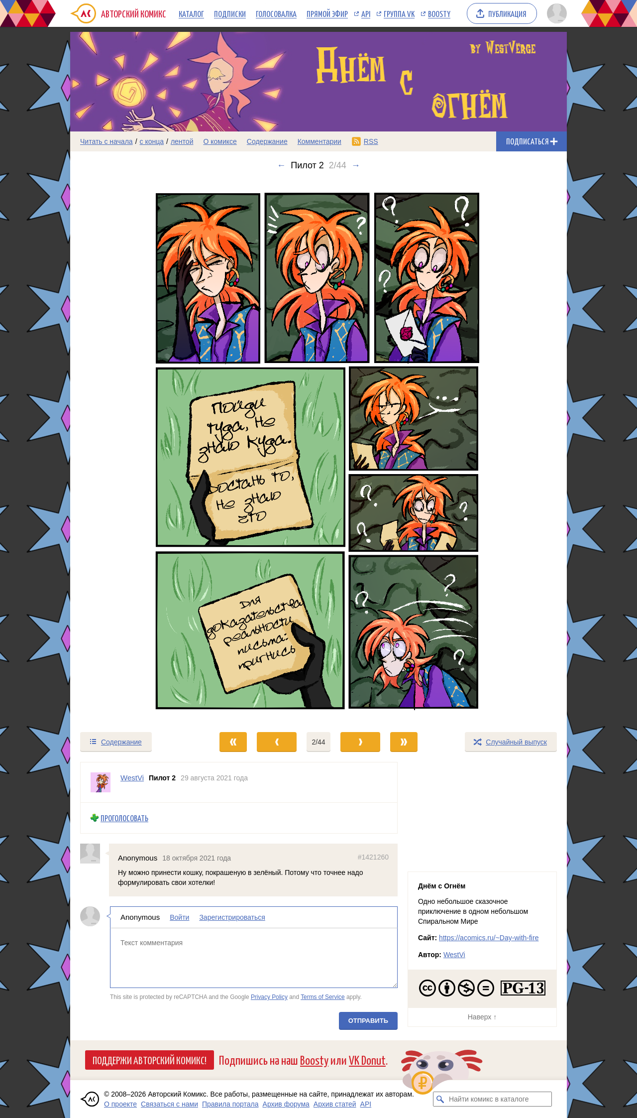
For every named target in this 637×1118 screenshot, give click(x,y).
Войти (179, 918)
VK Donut (367, 1059)
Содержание (267, 141)
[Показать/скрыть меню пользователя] (555, 13)
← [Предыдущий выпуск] (281, 165)
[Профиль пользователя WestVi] (100, 782)
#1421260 (373, 857)
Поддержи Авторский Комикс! (150, 1059)
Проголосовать (124, 818)
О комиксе (219, 141)
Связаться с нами (169, 1104)
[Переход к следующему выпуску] (318, 450)
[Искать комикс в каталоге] (440, 1099)
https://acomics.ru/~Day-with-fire (488, 938)
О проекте (120, 1104)
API (365, 13)
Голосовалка (276, 13)
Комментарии (319, 141)
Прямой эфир (327, 13)
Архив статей (335, 1104)
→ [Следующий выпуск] (355, 165)
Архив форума (286, 1104)
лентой (182, 141)
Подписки (230, 13)
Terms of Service (323, 997)
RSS (371, 141)
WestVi (454, 955)
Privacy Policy (269, 997)
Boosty (439, 13)
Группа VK (399, 13)
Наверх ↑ (482, 1017)
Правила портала (230, 1104)
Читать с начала (106, 141)
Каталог (191, 13)
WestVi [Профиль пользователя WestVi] (132, 777)
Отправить (368, 1020)
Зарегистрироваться (232, 918)
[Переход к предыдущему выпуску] (132, 450)
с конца (152, 141)
